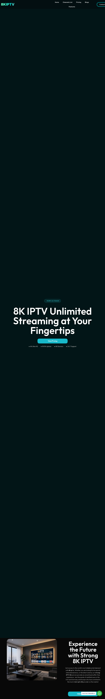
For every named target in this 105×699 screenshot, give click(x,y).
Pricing (78, 2)
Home (57, 2)
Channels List (67, 2)
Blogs (87, 2)
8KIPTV (7, 4)
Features (72, 7)
